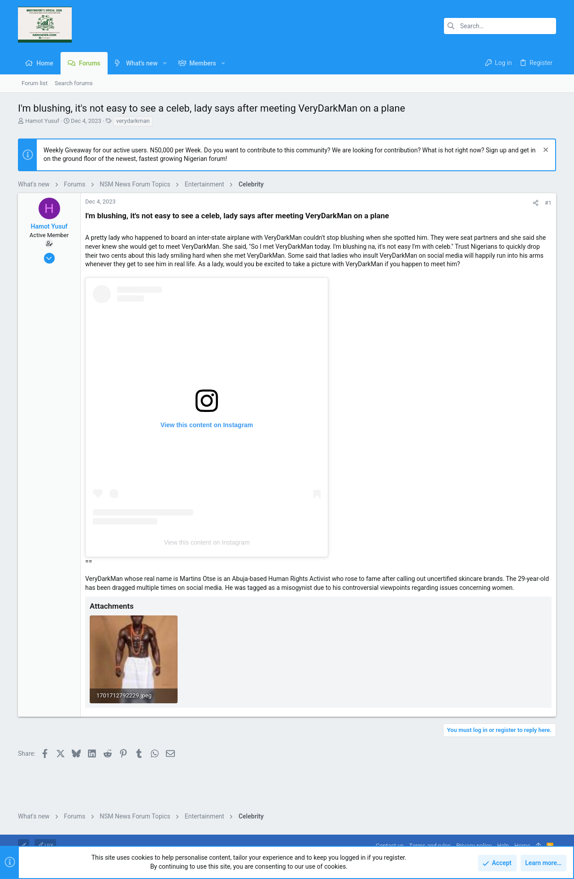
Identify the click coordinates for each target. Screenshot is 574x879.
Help (503, 845)
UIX (45, 845)
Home (522, 845)
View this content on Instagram (206, 542)
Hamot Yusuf (42, 120)
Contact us (390, 845)
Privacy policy (473, 845)
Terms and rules (430, 845)
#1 (548, 202)
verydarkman (133, 120)
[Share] (536, 203)
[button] (164, 63)
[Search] (500, 26)
